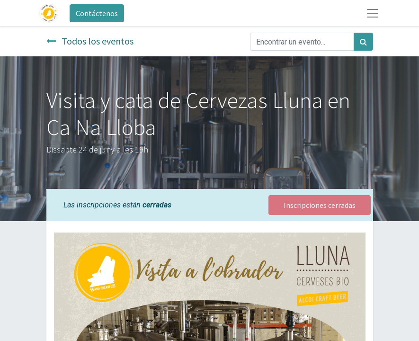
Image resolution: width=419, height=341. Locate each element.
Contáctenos (97, 13)
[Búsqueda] (363, 42)
